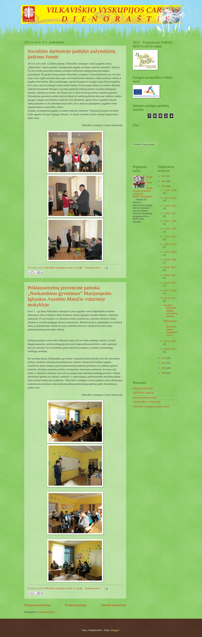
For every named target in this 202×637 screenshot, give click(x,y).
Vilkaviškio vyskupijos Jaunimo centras (151, 406)
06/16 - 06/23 (170, 283)
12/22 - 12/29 (170, 198)
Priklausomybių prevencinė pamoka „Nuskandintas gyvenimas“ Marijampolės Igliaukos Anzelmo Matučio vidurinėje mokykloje (70, 296)
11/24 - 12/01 (170, 229)
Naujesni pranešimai (37, 605)
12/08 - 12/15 (170, 213)
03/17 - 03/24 (170, 290)
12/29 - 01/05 (170, 190)
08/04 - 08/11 (170, 275)
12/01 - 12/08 (170, 221)
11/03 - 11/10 (170, 244)
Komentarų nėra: (93, 267)
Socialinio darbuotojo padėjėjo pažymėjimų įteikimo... (170, 310)
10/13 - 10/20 (170, 252)
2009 (164, 373)
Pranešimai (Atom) (46, 612)
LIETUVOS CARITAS (143, 393)
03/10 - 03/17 (170, 298)
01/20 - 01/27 (170, 341)
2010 (164, 368)
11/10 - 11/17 (170, 236)
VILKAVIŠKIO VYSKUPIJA (147, 402)
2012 (164, 358)
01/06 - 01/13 (170, 349)
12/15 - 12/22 (170, 205)
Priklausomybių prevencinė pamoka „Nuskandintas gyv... (171, 328)
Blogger (115, 630)
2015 (164, 176)
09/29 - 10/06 (170, 259)
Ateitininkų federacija (143, 388)
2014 (164, 181)
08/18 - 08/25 (170, 267)
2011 (164, 363)
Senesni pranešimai (113, 605)
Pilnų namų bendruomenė (145, 397)
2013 (164, 186)
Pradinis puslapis (76, 605)
